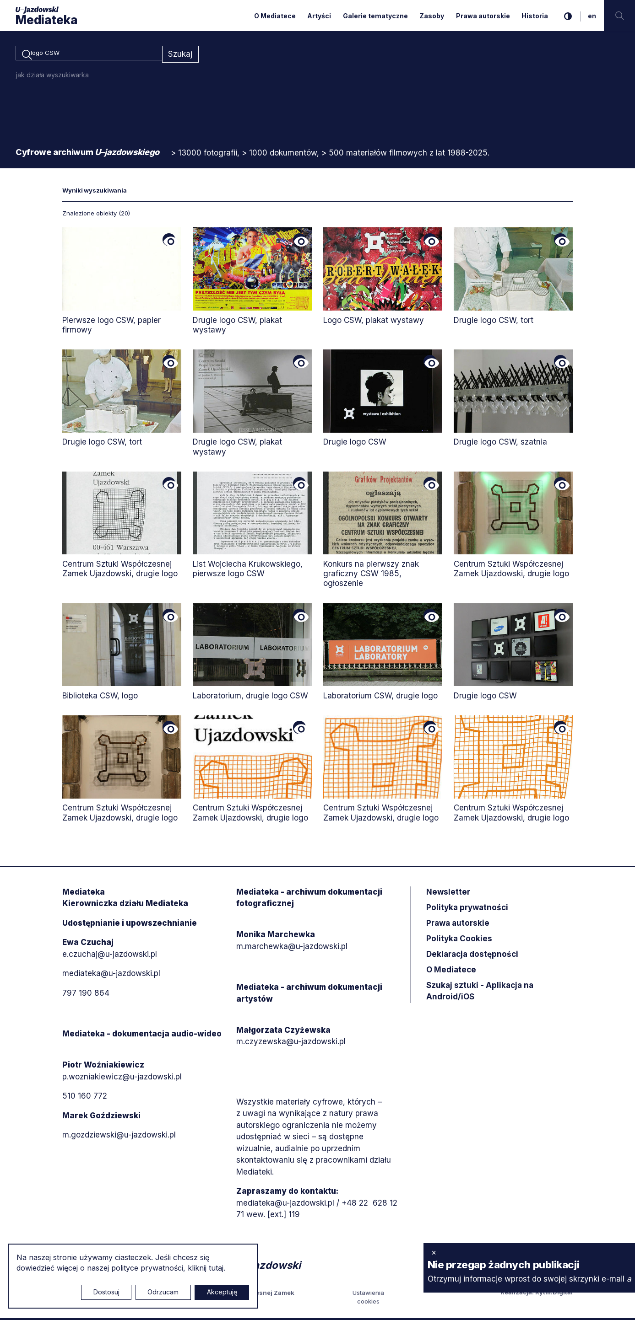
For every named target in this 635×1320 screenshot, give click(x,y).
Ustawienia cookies (368, 1298)
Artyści (319, 16)
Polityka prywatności (467, 908)
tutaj (216, 1267)
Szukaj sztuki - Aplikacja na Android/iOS (479, 992)
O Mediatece (275, 16)
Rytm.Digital (554, 1293)
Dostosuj (106, 1292)
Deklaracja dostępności (472, 955)
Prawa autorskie (483, 16)
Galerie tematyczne (375, 16)
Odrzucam (163, 1292)
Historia (534, 16)
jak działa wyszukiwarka (52, 76)
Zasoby (431, 16)
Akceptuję (222, 1292)
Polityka (459, 939)
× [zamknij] (433, 1252)
